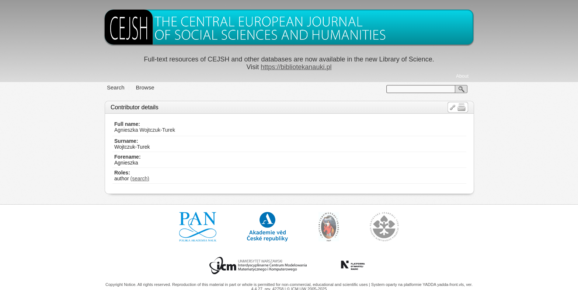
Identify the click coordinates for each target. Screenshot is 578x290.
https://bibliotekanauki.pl (296, 67)
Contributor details (135, 107)
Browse (145, 87)
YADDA (429, 284)
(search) (139, 178)
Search (116, 87)
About (462, 76)
